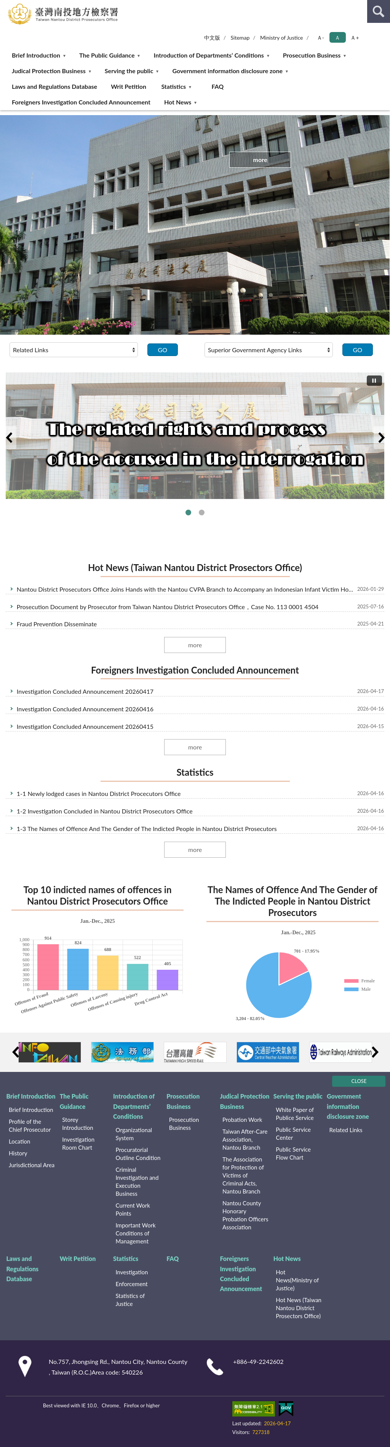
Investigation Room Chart (78, 1143)
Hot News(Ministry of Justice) (297, 1280)
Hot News (177, 102)
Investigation (132, 1272)
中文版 (212, 37)
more (260, 159)
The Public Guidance (106, 55)
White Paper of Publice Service (294, 1113)
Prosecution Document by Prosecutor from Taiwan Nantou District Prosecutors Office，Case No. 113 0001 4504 (168, 606)
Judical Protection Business (49, 70)
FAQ (217, 86)
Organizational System (134, 1133)
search (378, 11)
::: (6, 6)
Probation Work (242, 1119)
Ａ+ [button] (354, 37)
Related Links (346, 1129)
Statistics (173, 86)
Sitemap (239, 37)
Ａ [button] (337, 37)
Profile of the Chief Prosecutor (30, 1125)
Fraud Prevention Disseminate (57, 623)
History (18, 1153)
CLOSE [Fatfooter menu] (359, 1081)
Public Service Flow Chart (293, 1153)
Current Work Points (133, 1209)
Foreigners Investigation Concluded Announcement (81, 102)
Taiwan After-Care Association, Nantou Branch (244, 1139)
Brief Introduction (36, 55)
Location (19, 1141)
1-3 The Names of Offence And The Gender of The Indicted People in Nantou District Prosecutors (147, 828)
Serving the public (129, 70)
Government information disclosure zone (227, 70)
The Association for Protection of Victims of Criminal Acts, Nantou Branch (243, 1175)
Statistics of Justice (130, 1299)
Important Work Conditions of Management (136, 1233)
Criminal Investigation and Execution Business (137, 1181)
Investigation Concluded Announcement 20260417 (85, 691)
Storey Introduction (77, 1123)
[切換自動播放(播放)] (374, 380)
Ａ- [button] (320, 37)
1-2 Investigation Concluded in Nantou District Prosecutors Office (105, 811)
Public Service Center (293, 1133)
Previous (8, 437)
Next (381, 437)
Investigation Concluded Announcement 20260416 (85, 708)
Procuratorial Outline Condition (138, 1153)
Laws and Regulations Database (54, 86)
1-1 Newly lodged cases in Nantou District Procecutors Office (99, 793)
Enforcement (132, 1283)
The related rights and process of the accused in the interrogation (188, 512)
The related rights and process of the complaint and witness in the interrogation (202, 512)
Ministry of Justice (281, 37)
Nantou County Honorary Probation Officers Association (245, 1215)
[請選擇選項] (74, 349)
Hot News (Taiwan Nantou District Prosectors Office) (195, 567)
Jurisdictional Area (31, 1164)
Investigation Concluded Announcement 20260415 (85, 726)
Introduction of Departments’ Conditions (209, 55)
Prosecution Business (312, 55)
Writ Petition (128, 86)
